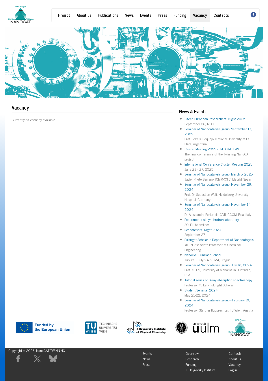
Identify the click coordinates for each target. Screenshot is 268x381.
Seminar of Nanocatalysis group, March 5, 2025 (218, 174)
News (129, 15)
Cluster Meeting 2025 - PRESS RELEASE (212, 149)
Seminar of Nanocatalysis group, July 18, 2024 (218, 265)
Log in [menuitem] (233, 369)
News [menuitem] (146, 358)
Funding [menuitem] (191, 363)
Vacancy (200, 15)
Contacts (221, 15)
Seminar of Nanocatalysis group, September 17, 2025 (218, 131)
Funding (180, 15)
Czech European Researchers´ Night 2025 (214, 118)
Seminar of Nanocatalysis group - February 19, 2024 (217, 302)
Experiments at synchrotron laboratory (211, 219)
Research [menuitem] (192, 358)
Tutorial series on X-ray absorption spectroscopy (218, 280)
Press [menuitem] (146, 363)
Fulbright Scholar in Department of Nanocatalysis (219, 239)
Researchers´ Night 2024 (202, 229)
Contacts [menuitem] (235, 352)
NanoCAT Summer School (202, 255)
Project (64, 15)
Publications (108, 15)
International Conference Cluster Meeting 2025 (218, 164)
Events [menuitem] (147, 352)
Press (162, 15)
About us (84, 15)
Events (145, 15)
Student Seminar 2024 (201, 290)
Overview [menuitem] (192, 352)
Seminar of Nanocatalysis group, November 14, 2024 (217, 206)
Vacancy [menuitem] (235, 363)
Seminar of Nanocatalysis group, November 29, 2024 (218, 186)
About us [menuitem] (235, 358)
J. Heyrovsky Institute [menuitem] (201, 369)
